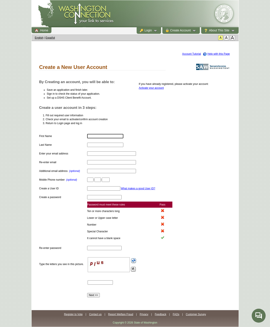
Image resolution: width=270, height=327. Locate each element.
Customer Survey (196, 314)
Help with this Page (218, 53)
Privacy (144, 314)
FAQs (176, 314)
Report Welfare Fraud (120, 314)
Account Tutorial (191, 53)
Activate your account (151, 87)
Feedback (160, 314)
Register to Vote (73, 314)
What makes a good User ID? (138, 188)
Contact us (95, 314)
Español (50, 37)
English (39, 37)
